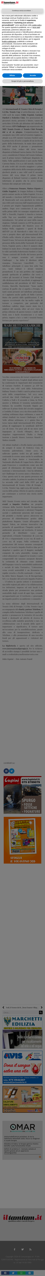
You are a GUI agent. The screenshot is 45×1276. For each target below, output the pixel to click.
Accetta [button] (33, 75)
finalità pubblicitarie (9, 41)
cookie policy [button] (36, 25)
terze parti (36, 27)
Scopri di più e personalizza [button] (22, 81)
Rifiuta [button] (12, 75)
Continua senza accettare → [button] (22, 10)
